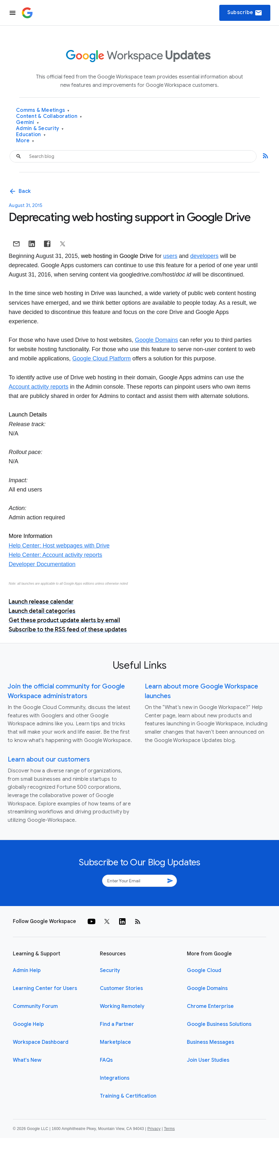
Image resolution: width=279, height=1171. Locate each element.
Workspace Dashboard (40, 1042)
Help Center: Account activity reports (55, 555)
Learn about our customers (49, 759)
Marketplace (115, 1042)
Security (110, 970)
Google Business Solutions (219, 1024)
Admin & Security (40, 129)
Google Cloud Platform (101, 358)
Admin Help (27, 970)
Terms (169, 1128)
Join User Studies (208, 1060)
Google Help (28, 1024)
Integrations (114, 1078)
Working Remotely (122, 1006)
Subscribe (244, 13)
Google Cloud (204, 970)
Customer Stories (121, 988)
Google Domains (156, 340)
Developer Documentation (42, 564)
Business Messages (210, 1042)
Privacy (154, 1128)
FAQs (106, 1060)
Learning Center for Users (45, 988)
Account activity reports (38, 386)
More (25, 141)
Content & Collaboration (49, 116)
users (170, 256)
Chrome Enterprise (210, 1006)
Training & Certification (128, 1096)
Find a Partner (117, 1024)
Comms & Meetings (43, 110)
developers (204, 256)
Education (31, 135)
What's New (27, 1060)
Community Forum (35, 1006)
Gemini (27, 123)
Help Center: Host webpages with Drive (59, 545)
